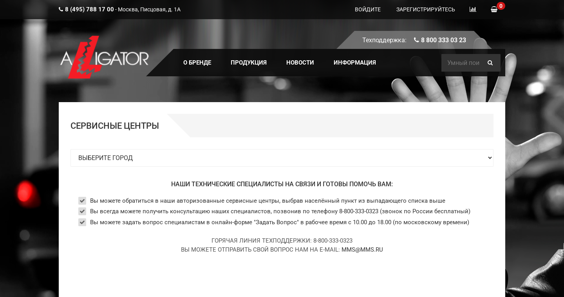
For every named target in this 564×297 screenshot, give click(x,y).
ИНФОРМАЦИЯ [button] (355, 62)
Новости (300, 62)
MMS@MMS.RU (362, 249)
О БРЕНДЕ (197, 62)
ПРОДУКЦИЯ (249, 62)
